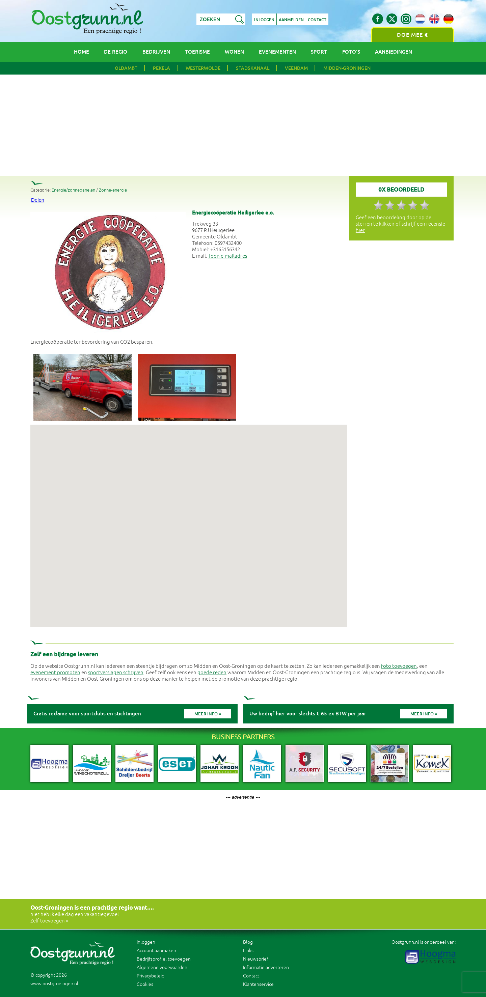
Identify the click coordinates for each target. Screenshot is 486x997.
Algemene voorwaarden (162, 967)
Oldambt (126, 68)
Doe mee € (412, 34)
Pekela (161, 68)
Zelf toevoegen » (49, 921)
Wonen (234, 52)
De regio (115, 52)
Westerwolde (203, 68)
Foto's (351, 52)
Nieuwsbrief (255, 959)
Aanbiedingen (393, 52)
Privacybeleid (150, 976)
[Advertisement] (243, 125)
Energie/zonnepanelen (73, 190)
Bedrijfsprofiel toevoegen (164, 959)
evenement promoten (55, 673)
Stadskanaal (252, 68)
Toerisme (197, 52)
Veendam (296, 68)
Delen (37, 200)
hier (360, 230)
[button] (188, 519)
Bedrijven (156, 52)
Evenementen (277, 52)
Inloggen (264, 20)
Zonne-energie (113, 190)
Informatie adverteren (266, 967)
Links (248, 950)
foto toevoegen (399, 666)
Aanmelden (291, 20)
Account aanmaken (156, 950)
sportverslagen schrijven (115, 673)
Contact (317, 20)
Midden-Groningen (347, 68)
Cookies (145, 984)
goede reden (211, 673)
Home (81, 52)
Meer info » (207, 714)
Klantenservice (258, 984)
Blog (248, 942)
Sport (319, 52)
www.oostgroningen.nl (54, 984)
